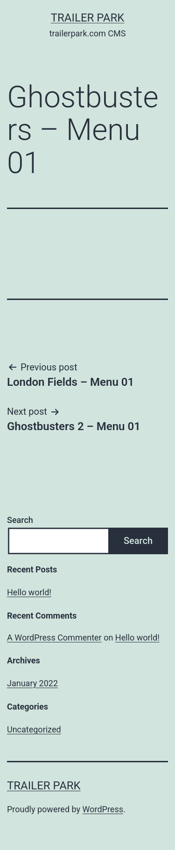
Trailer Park (88, 17)
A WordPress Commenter (54, 637)
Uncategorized (34, 729)
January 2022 (32, 683)
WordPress (103, 809)
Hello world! (29, 592)
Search (20, 520)
